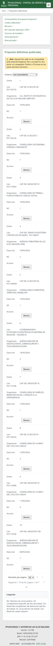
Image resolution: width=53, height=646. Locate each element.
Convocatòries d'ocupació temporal (20, 19)
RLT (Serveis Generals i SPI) (16, 29)
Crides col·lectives (12, 22)
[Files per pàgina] (31, 577)
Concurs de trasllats (13, 33)
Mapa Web (14, 643)
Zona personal (11, 37)
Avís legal (41, 643)
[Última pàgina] (26, 587)
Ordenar (8, 74)
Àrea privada (10, 40)
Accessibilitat (28, 643)
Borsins (8, 26)
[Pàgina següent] (44, 582)
